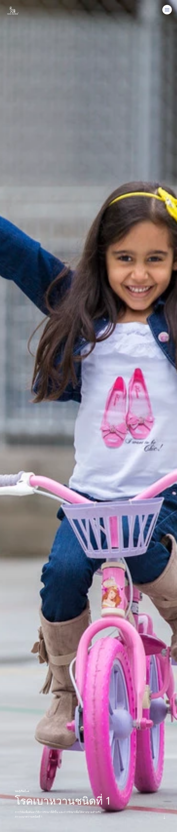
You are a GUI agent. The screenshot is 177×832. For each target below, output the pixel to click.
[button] (167, 10)
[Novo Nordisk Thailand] (17, 11)
